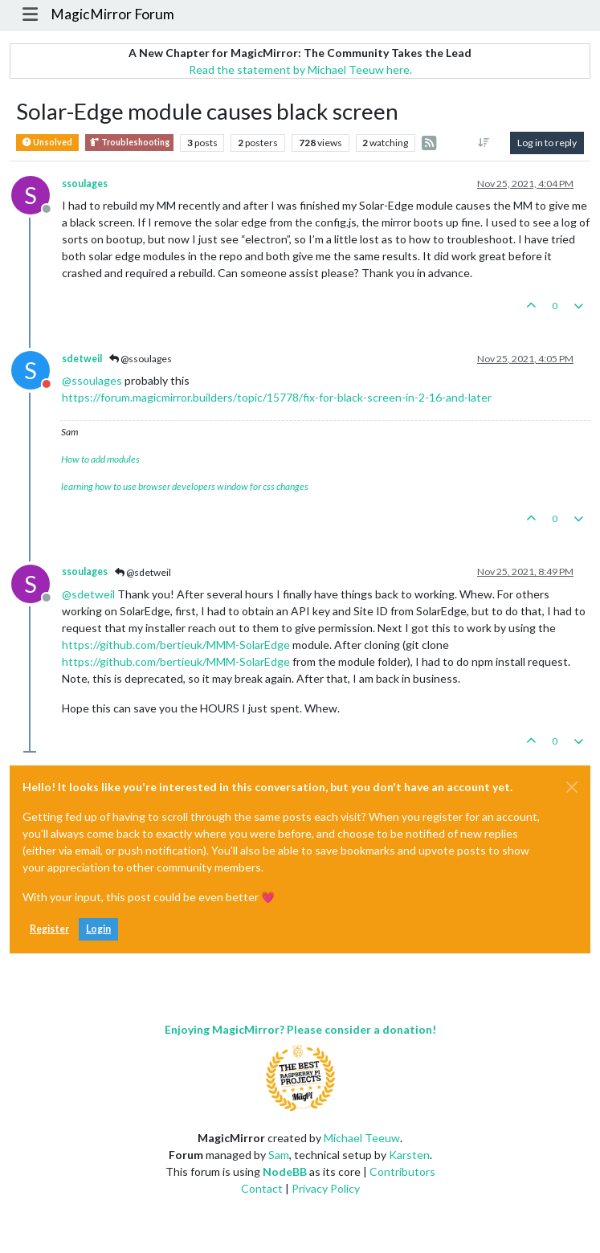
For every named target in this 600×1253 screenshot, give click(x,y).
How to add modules (100, 459)
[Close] (571, 787)
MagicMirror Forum (112, 14)
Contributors (402, 1171)
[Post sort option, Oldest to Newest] (484, 143)
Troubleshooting (129, 142)
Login (98, 929)
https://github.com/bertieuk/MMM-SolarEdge (176, 644)
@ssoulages (140, 359)
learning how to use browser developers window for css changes (184, 486)
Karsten (409, 1154)
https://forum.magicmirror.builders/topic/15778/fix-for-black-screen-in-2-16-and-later (277, 397)
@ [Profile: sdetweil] (88, 594)
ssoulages (85, 184)
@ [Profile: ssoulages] (92, 380)
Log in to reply (547, 143)
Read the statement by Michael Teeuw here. (300, 69)
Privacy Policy (326, 1188)
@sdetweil (143, 572)
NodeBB (285, 1171)
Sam (278, 1154)
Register (49, 929)
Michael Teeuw (362, 1138)
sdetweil (82, 359)
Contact (262, 1188)
